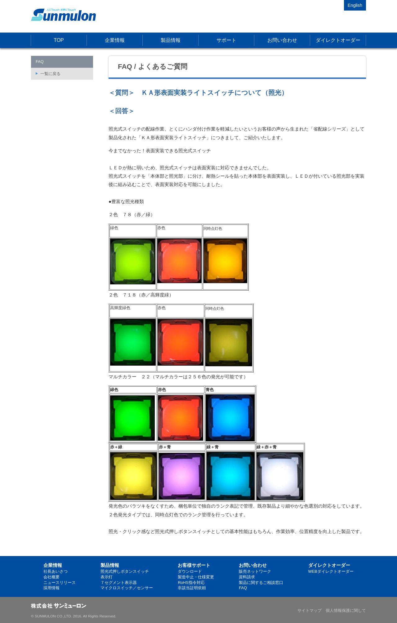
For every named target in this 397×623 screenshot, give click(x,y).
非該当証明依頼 (192, 587)
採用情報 (51, 587)
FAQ (243, 587)
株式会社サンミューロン (63, 15)
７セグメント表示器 (118, 582)
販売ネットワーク (255, 571)
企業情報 (115, 40)
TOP (59, 40)
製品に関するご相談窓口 (261, 582)
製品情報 (171, 40)
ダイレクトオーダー (338, 40)
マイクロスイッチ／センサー (126, 587)
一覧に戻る (50, 73)
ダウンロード (190, 571)
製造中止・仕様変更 (196, 577)
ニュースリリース (59, 582)
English (355, 5)
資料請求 (247, 577)
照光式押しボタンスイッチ (124, 571)
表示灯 (106, 577)
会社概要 (51, 577)
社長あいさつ (55, 571)
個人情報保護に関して (346, 610)
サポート (226, 40)
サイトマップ (309, 610)
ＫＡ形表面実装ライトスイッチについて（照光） (214, 92)
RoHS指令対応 (191, 582)
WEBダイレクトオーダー (331, 571)
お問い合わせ (282, 40)
